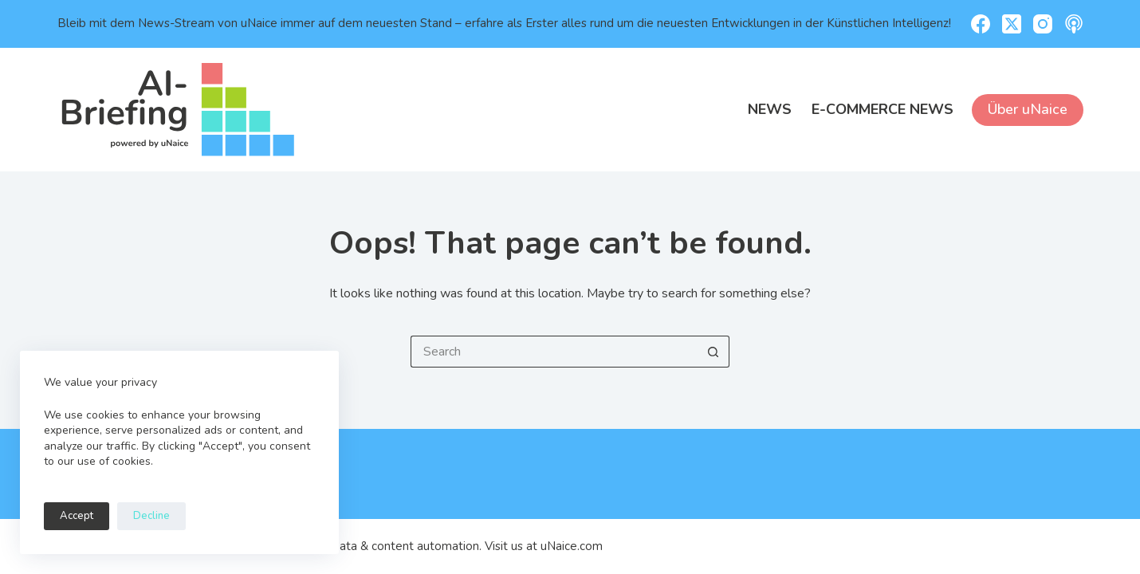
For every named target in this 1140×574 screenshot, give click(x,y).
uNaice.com (572, 546)
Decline (151, 516)
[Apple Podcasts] (1073, 23)
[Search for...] (554, 352)
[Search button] (713, 352)
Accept (76, 516)
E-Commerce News (882, 109)
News (770, 109)
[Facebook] (980, 23)
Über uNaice (1027, 109)
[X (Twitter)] (1011, 23)
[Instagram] (1042, 23)
